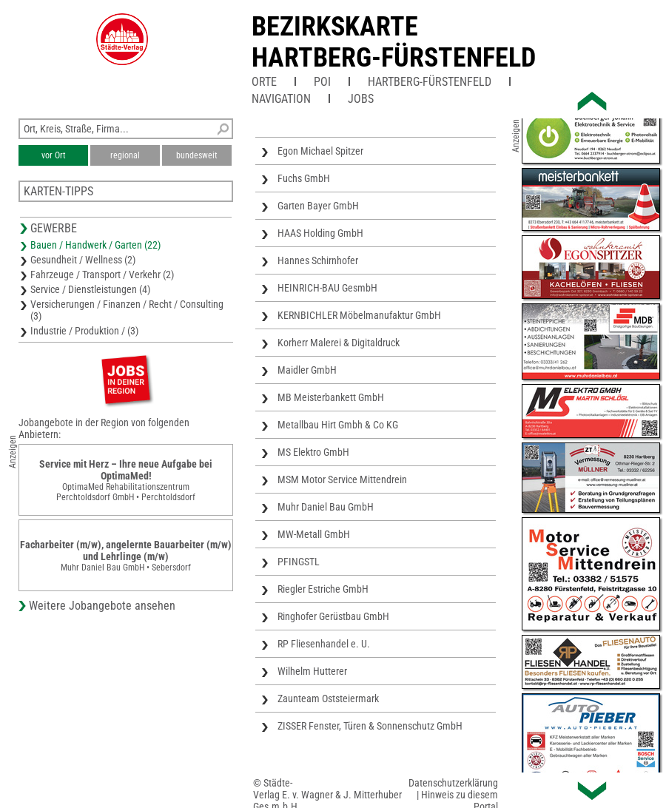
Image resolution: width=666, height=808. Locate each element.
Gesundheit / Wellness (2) (82, 260)
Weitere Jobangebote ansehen (102, 606)
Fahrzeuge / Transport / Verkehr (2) (102, 274)
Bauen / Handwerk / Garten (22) (95, 245)
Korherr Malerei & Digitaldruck (339, 343)
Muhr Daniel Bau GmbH (326, 507)
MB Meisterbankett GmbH (331, 397)
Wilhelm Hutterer (312, 671)
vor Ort (53, 155)
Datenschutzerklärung (453, 783)
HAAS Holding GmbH (320, 233)
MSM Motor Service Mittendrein (342, 479)
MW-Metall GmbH (314, 534)
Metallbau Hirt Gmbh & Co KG (338, 425)
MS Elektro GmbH (313, 452)
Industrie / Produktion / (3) (84, 331)
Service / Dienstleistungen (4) (90, 289)
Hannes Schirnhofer (318, 260)
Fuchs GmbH (304, 178)
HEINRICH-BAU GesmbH (327, 288)
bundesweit (197, 155)
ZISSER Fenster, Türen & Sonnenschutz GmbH (370, 726)
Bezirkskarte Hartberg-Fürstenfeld (394, 42)
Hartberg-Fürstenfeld (429, 82)
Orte (264, 82)
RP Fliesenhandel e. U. (324, 644)
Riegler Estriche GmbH (323, 589)
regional (125, 155)
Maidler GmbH (307, 370)
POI (322, 82)
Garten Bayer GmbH (318, 206)
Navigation (281, 99)
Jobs (361, 99)
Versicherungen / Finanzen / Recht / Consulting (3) (126, 310)
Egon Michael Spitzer (320, 151)
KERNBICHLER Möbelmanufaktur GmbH (359, 315)
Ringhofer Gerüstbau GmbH (333, 616)
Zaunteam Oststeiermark (328, 698)
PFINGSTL (299, 562)
